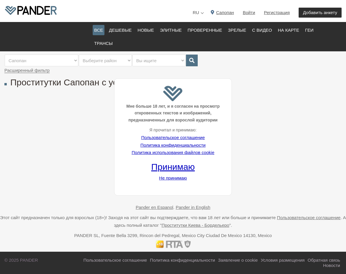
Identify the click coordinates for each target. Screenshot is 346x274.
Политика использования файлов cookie (173, 152)
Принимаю (173, 167)
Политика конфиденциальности (172, 145)
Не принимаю (173, 177)
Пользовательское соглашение (173, 137)
